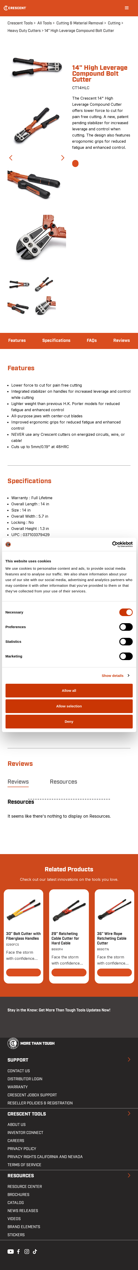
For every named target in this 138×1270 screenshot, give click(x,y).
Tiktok (35, 1251)
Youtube (9, 1251)
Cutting (114, 23)
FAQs (92, 341)
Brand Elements (24, 1227)
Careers (16, 1141)
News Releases (23, 1211)
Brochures (18, 1195)
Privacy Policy (22, 1149)
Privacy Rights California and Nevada (45, 1157)
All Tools (44, 23)
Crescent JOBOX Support (32, 1095)
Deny (69, 721)
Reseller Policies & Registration (40, 1103)
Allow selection (69, 706)
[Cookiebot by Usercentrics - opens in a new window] (112, 544)
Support (18, 1060)
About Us (17, 1125)
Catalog (16, 1203)
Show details (113, 676)
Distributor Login (25, 1079)
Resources (63, 782)
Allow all (69, 690)
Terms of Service (24, 1165)
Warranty (18, 1087)
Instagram (26, 1251)
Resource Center (25, 1187)
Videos (14, 1219)
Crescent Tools (20, 23)
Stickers (16, 1235)
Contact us (19, 1071)
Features (17, 341)
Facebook (18, 1251)
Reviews (121, 341)
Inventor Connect (25, 1133)
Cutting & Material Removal (79, 23)
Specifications (56, 341)
